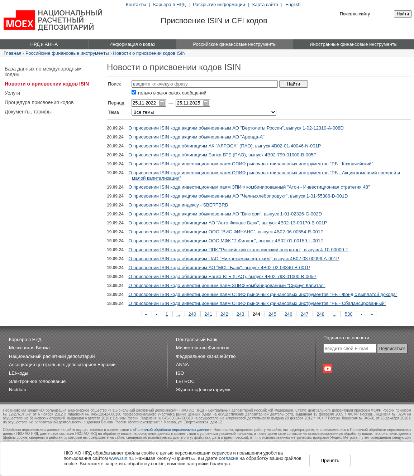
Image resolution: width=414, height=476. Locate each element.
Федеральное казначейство (206, 356)
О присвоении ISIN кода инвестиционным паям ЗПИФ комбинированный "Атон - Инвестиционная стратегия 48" (249, 187)
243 (240, 314)
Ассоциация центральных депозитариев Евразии (62, 364)
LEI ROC (185, 381)
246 (288, 314)
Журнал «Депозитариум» (203, 389)
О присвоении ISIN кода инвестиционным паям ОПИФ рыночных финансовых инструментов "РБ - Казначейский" (250, 163)
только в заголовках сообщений (169, 93)
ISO (180, 373)
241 (208, 314)
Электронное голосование (37, 381)
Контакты (136, 4)
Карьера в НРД (169, 4)
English (293, 4)
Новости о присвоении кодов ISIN (149, 53)
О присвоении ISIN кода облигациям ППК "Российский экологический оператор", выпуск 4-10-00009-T (238, 249)
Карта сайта (265, 4)
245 (272, 314)
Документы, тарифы (28, 112)
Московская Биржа (29, 347)
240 (192, 314)
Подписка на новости (346, 337)
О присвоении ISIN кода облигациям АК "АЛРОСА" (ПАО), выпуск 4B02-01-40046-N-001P (224, 146)
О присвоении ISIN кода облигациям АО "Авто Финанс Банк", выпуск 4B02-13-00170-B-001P (227, 222)
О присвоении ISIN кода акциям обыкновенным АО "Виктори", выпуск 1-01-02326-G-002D (225, 214)
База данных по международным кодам (43, 71)
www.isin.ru (121, 458)
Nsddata (17, 389)
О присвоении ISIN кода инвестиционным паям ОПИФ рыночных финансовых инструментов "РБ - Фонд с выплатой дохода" (262, 294)
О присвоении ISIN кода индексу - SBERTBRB (178, 205)
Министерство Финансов (202, 347)
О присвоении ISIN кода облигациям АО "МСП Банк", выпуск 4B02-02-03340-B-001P (219, 267)
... (178, 314)
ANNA (182, 364)
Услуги (12, 93)
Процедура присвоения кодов (39, 102)
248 (320, 314)
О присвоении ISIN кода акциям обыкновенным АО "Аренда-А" (196, 137)
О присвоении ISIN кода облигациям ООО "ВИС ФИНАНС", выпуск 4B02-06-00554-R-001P (225, 231)
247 (305, 314)
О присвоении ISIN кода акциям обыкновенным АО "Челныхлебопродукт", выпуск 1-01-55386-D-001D (238, 196)
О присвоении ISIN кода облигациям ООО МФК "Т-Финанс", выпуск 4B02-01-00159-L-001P (225, 240)
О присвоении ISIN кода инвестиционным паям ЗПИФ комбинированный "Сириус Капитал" (226, 285)
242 (224, 314)
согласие (228, 458)
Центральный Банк (196, 339)
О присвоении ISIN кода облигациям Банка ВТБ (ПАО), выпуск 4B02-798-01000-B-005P (222, 276)
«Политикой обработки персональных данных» (172, 430)
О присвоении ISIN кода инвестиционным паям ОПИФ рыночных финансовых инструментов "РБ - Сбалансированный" (257, 303)
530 (349, 314)
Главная (12, 53)
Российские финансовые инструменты (67, 53)
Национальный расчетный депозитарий (52, 356)
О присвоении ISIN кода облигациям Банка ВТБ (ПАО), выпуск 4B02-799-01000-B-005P (222, 154)
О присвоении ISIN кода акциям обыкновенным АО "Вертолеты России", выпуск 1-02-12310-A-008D (236, 128)
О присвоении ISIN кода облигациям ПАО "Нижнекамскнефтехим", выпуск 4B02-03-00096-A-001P (233, 258)
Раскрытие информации (219, 4)
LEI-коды (18, 373)
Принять (329, 460)
